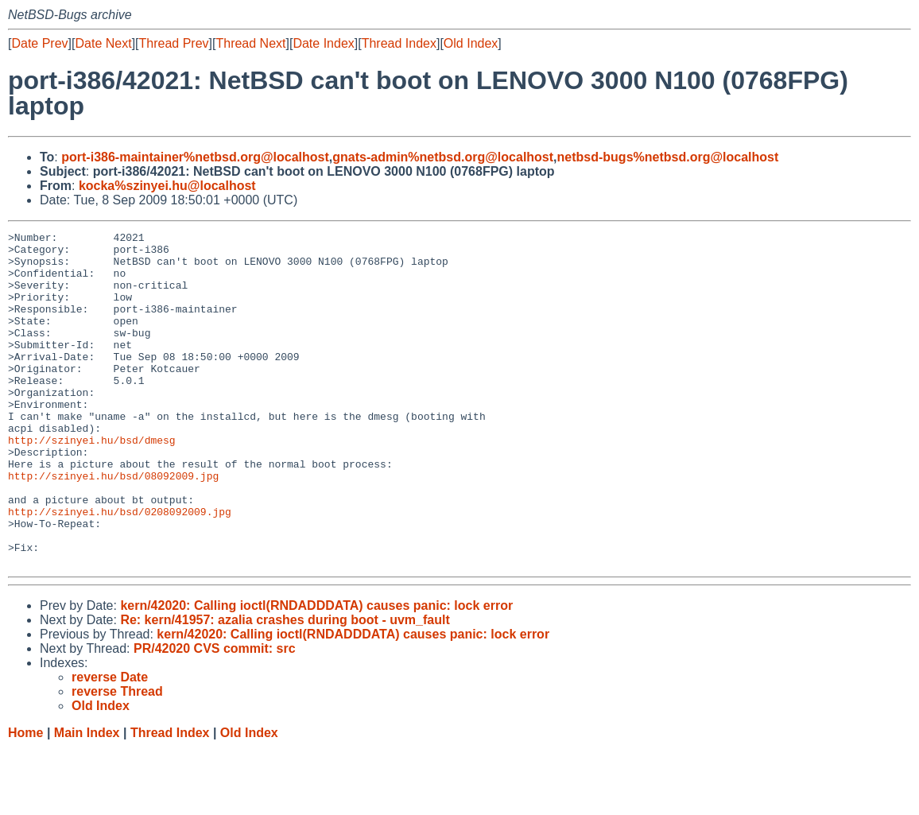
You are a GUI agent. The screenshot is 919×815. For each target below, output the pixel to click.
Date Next (103, 43)
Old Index (471, 43)
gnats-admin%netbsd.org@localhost (442, 157)
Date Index (323, 43)
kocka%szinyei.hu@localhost (167, 185)
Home (25, 799)
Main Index (87, 799)
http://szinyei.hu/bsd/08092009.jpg (113, 525)
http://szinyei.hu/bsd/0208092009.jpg (119, 568)
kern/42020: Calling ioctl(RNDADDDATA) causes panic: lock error (316, 672)
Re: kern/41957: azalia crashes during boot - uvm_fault (284, 686)
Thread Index (399, 43)
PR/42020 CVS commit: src (215, 715)
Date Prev (39, 43)
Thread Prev (174, 43)
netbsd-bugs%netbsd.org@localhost (668, 157)
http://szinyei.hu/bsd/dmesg (92, 482)
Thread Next (250, 43)
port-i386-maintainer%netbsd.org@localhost (195, 157)
